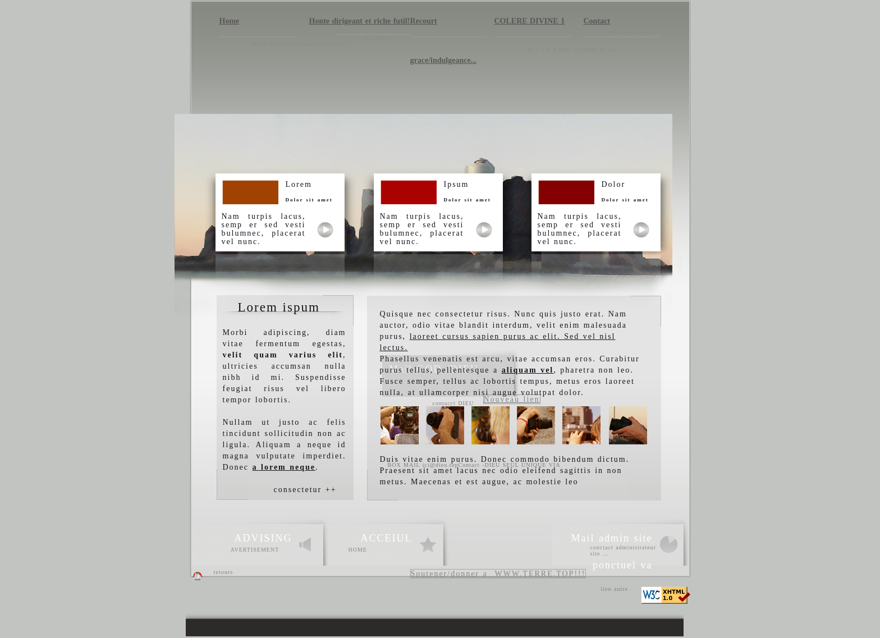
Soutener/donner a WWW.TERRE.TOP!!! (498, 574)
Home (229, 21)
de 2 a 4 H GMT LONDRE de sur (573, 49)
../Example (373, 38)
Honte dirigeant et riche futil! (359, 21)
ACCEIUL (386, 538)
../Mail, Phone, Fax (632, 32)
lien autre (614, 589)
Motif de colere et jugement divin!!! (301, 44)
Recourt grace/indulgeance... (443, 27)
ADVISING (263, 538)
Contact (597, 21)
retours (223, 572)
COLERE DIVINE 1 (529, 21)
